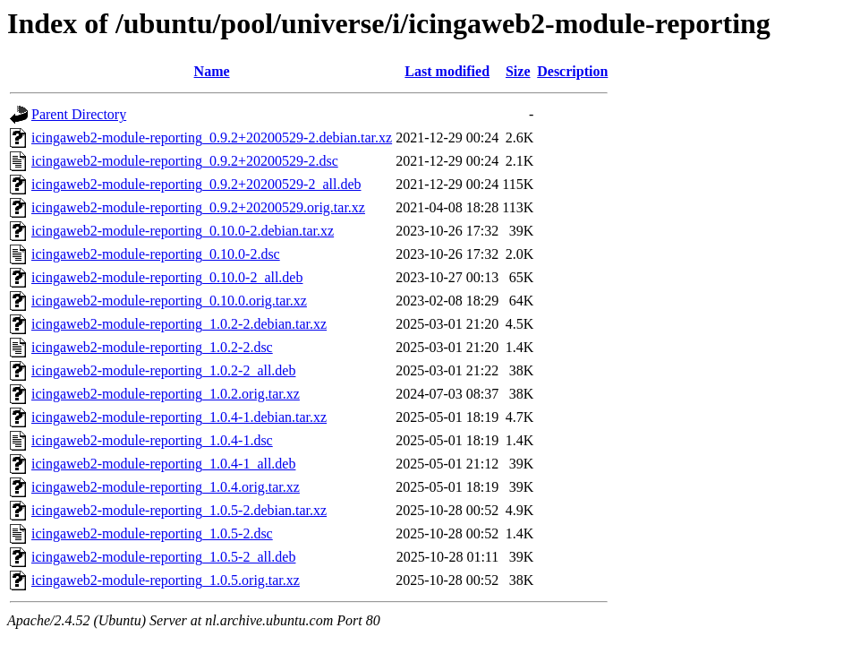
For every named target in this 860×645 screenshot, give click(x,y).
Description (572, 71)
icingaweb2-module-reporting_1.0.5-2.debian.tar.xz (179, 510)
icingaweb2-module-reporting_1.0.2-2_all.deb (163, 370)
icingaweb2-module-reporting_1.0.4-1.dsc (152, 440)
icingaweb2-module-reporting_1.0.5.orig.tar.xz (165, 580)
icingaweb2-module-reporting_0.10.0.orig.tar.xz (169, 300)
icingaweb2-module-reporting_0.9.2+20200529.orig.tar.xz (198, 207)
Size (518, 71)
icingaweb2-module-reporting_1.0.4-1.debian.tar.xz (179, 417)
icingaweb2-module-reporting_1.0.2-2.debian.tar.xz (179, 323)
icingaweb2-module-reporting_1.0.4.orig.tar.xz (165, 486)
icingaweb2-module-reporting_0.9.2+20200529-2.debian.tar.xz (211, 137)
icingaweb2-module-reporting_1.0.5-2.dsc (152, 533)
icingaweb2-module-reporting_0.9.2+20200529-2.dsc (184, 160)
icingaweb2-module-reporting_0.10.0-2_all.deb (166, 277)
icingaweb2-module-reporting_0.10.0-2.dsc (155, 254)
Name (212, 71)
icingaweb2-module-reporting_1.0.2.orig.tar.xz (165, 393)
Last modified (447, 71)
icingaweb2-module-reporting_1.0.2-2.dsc (152, 347)
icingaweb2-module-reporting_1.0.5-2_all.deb (163, 556)
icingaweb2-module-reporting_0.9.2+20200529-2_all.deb (196, 184)
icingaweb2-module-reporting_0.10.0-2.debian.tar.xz (182, 230)
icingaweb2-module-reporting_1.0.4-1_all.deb (163, 463)
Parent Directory (78, 114)
